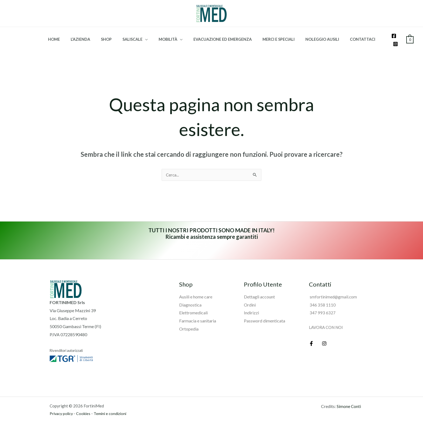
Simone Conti (349, 398)
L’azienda (89, 35)
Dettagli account (259, 289)
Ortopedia (189, 321)
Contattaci (350, 35)
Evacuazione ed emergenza (219, 35)
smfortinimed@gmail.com (333, 289)
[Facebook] (390, 36)
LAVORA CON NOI (327, 319)
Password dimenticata (264, 313)
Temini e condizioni (113, 406)
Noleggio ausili (313, 35)
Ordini (250, 297)
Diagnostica (190, 297)
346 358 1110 (322, 297)
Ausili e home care (195, 289)
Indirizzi (251, 305)
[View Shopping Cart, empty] (410, 35)
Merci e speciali (272, 35)
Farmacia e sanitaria (197, 313)
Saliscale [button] (135, 35)
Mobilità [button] (168, 35)
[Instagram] (398, 36)
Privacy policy (62, 406)
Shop (112, 35)
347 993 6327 (322, 305)
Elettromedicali (193, 305)
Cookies (85, 406)
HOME (66, 35)
